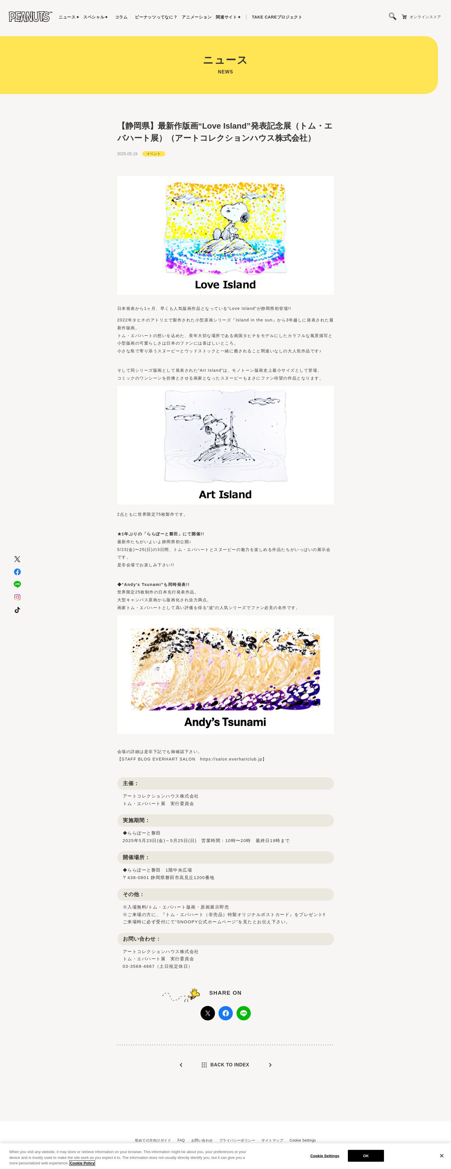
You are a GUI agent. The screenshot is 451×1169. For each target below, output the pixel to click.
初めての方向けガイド (153, 1140)
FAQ (181, 1140)
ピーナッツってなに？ (156, 17)
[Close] (441, 1156)
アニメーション (196, 17)
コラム (121, 17)
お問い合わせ (202, 1140)
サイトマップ (272, 1140)
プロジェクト (277, 17)
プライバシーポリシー (237, 1140)
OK (366, 1157)
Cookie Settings (302, 1140)
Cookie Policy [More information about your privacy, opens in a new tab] (82, 1164)
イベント (153, 153)
